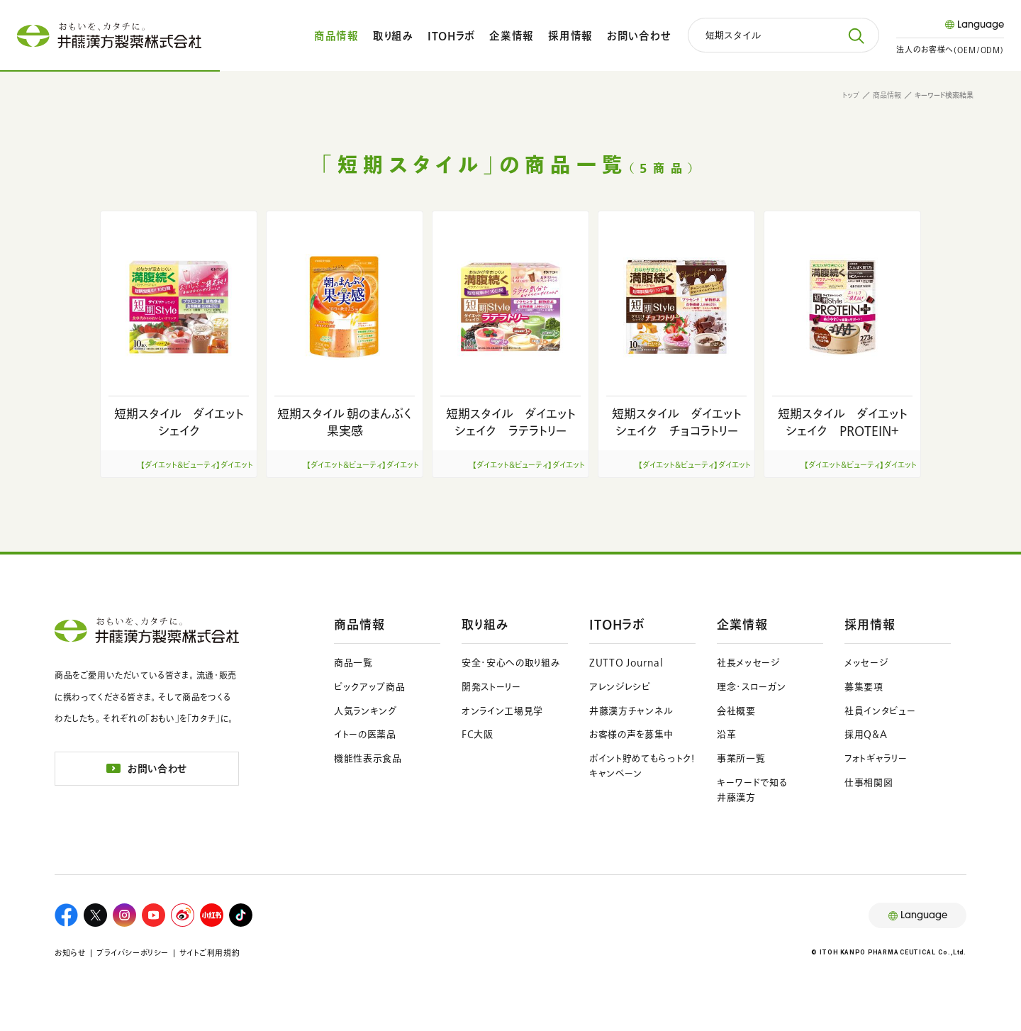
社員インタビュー (879, 710)
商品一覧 (353, 662)
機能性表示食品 (368, 758)
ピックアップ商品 (369, 686)
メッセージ (866, 662)
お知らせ (70, 953)
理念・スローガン (751, 686)
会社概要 (736, 710)
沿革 (726, 734)
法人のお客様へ (950, 49)
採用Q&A (865, 734)
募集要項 (863, 686)
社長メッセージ (748, 662)
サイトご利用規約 (209, 953)
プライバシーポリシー (132, 953)
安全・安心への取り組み (511, 662)
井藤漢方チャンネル (631, 710)
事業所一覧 (741, 758)
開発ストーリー (491, 686)
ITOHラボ (451, 35)
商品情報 (336, 35)
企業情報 (511, 35)
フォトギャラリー (875, 758)
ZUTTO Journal (626, 662)
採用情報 (570, 35)
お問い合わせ (639, 35)
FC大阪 (477, 734)
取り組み (393, 35)
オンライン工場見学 (502, 710)
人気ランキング (365, 710)
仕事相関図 (868, 782)
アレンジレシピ (620, 686)
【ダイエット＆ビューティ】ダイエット (196, 465)
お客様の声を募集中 (631, 734)
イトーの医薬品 (365, 734)
